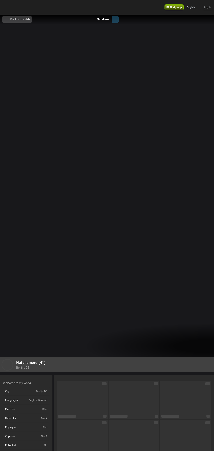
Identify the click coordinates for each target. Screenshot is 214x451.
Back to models (17, 19)
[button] (174, 7)
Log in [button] (207, 7)
